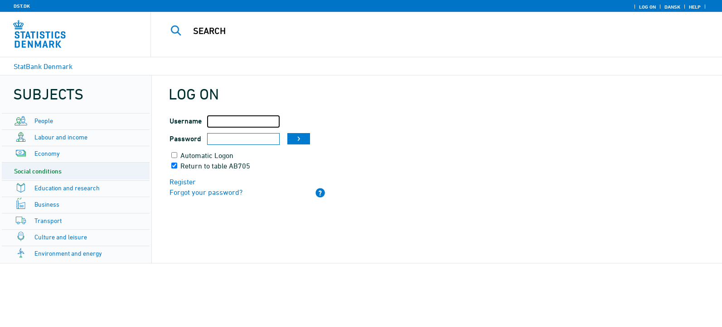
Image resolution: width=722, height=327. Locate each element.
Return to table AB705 (215, 166)
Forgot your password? (206, 192)
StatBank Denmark (43, 66)
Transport (48, 220)
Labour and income (60, 137)
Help (695, 7)
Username (186, 121)
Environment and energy (68, 253)
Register (183, 182)
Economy (47, 153)
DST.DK (22, 6)
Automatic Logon (206, 155)
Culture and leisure (60, 237)
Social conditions (38, 171)
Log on (647, 7)
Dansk (672, 7)
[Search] (415, 31)
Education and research (67, 188)
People (43, 120)
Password (185, 138)
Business (46, 204)
